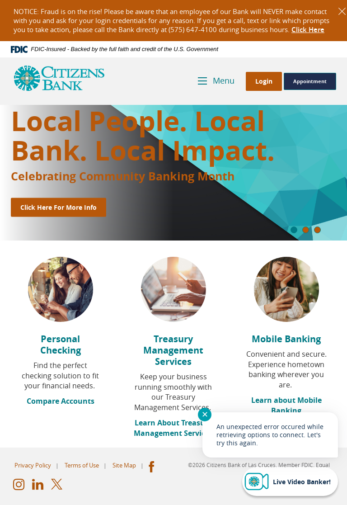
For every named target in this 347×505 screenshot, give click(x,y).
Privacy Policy (32, 465)
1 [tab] (294, 230)
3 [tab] (317, 230)
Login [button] (263, 81)
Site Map (124, 465)
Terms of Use (82, 465)
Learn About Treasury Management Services (173, 428)
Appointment (310, 81)
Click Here (307, 29)
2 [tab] (305, 230)
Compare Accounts (60, 401)
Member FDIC (295, 464)
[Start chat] (290, 481)
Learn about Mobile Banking (286, 405)
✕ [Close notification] (205, 414)
